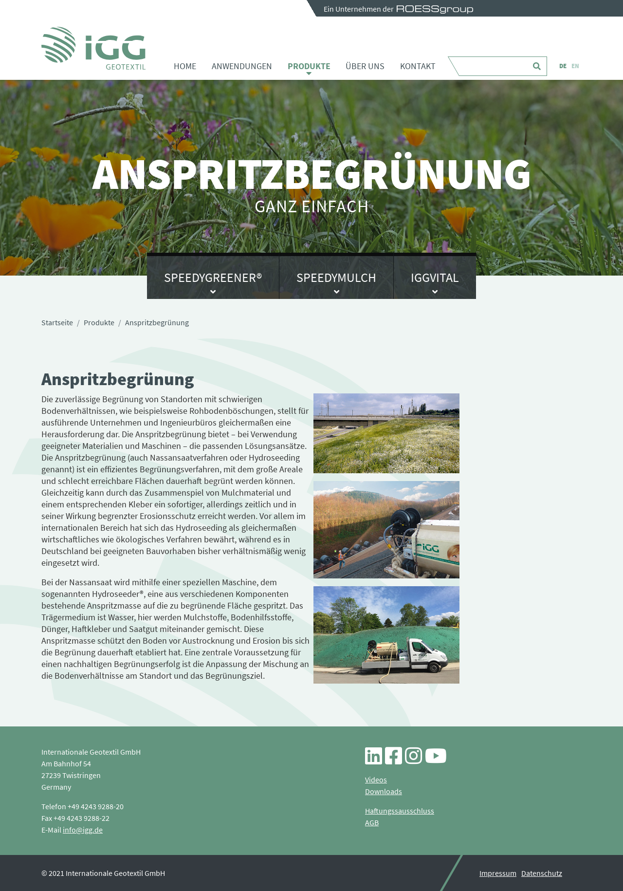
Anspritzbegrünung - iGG (93, 48)
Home (185, 66)
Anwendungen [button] (242, 66)
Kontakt (418, 66)
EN (575, 66)
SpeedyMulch (336, 277)
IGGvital (435, 277)
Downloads (383, 791)
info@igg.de (83, 830)
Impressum (497, 873)
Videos (376, 779)
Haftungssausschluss (399, 811)
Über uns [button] (365, 66)
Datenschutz (541, 873)
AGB (372, 822)
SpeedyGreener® (213, 277)
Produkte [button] (309, 66)
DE (563, 66)
